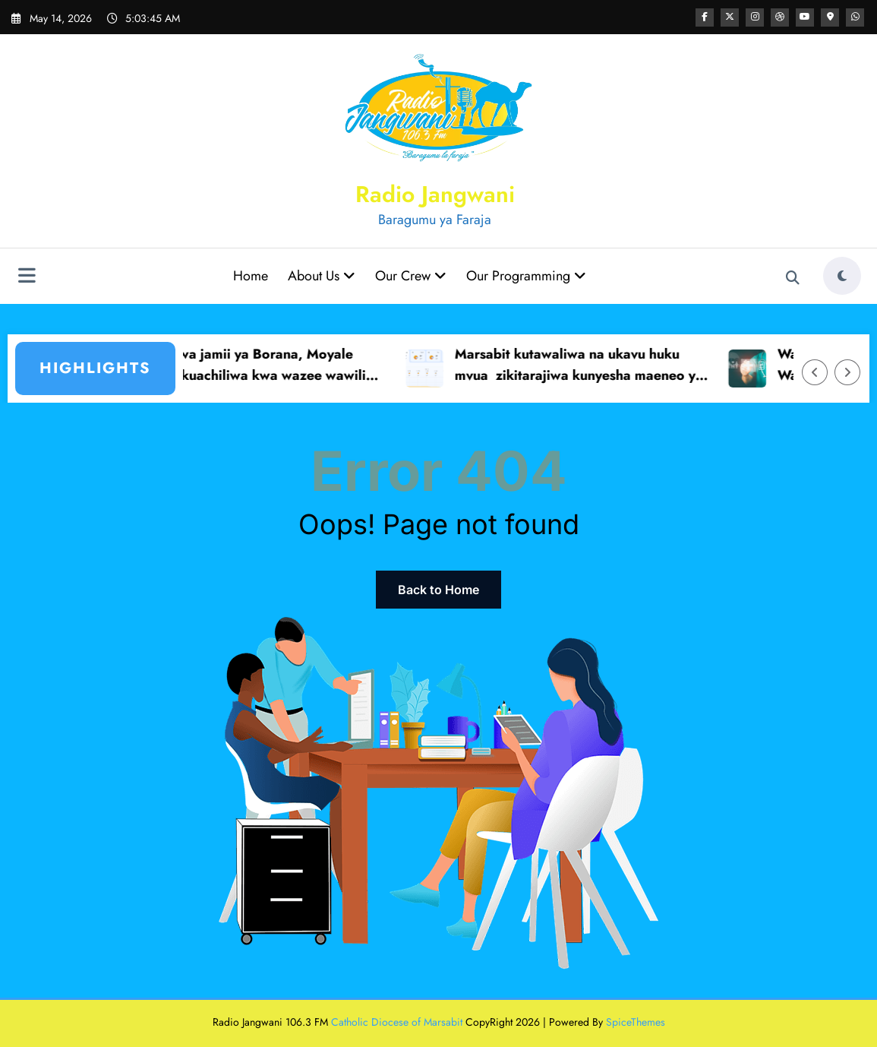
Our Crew (410, 276)
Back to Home (438, 589)
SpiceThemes (635, 1022)
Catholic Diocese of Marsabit (396, 1022)
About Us (321, 276)
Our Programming (526, 276)
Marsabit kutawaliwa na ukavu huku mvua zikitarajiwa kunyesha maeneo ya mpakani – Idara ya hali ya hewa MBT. (591, 366)
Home (250, 276)
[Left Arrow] (815, 372)
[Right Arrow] (847, 372)
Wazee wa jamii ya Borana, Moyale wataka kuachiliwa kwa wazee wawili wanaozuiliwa (261, 366)
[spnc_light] (842, 276)
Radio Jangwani (435, 194)
